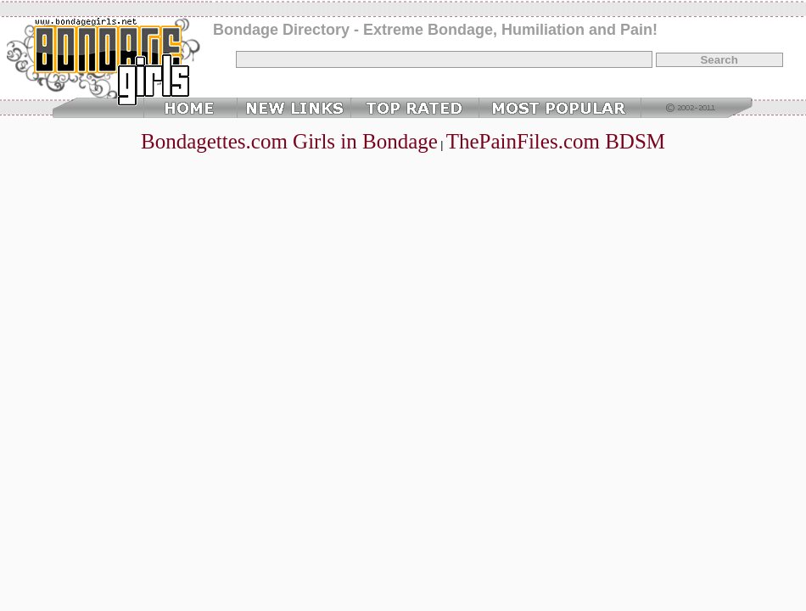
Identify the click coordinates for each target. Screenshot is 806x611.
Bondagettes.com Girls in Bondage (289, 141)
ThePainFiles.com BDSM (555, 141)
